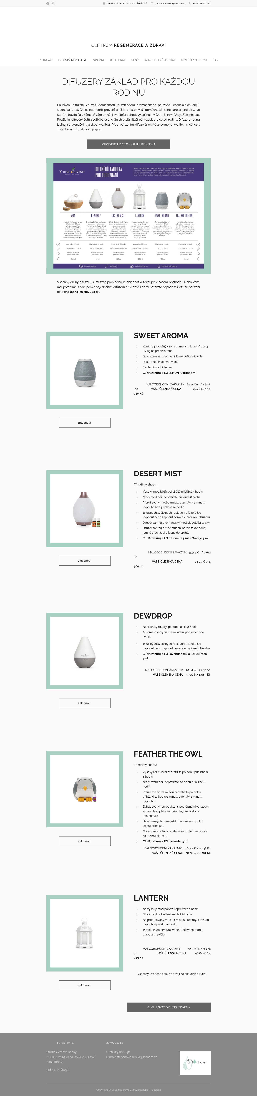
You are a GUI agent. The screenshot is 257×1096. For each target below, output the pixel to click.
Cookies (156, 1089)
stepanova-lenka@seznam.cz (170, 3)
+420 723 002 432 (202, 3)
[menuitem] (39, 59)
